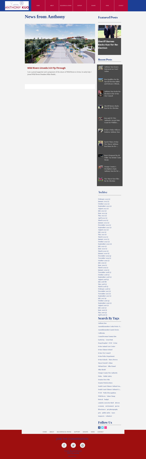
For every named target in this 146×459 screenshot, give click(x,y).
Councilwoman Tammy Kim (107, 336)
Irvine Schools (102, 360)
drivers (117, 403)
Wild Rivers (102, 396)
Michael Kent (102, 366)
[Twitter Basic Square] (102, 427)
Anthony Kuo (102, 323)
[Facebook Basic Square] (99, 427)
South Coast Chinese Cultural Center (109, 389)
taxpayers (101, 416)
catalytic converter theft (106, 403)
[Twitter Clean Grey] (73, 445)
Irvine (115, 343)
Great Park (109, 340)
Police (100, 376)
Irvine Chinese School (105, 350)
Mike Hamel (112, 366)
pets (99, 413)
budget (106, 399)
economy (101, 406)
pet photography (112, 409)
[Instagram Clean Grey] (82, 445)
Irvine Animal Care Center (106, 346)
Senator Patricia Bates (105, 383)
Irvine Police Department (106, 356)
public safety (106, 413)
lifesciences (102, 409)
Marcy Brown (113, 360)
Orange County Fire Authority (107, 373)
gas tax (117, 406)
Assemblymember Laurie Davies (108, 330)
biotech (100, 399)
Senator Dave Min (104, 380)
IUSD (110, 343)
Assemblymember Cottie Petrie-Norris (109, 326)
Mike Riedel (102, 370)
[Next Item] (118, 31)
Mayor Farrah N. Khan (105, 363)
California (101, 333)
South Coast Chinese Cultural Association (109, 386)
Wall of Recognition (109, 393)
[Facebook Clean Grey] (64, 445)
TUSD (100, 393)
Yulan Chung (111, 396)
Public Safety (107, 376)
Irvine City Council (104, 353)
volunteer (109, 416)
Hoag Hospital (102, 343)
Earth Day (101, 340)
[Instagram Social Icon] (105, 427)
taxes (113, 413)
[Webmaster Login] (72, 456)
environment (109, 406)
